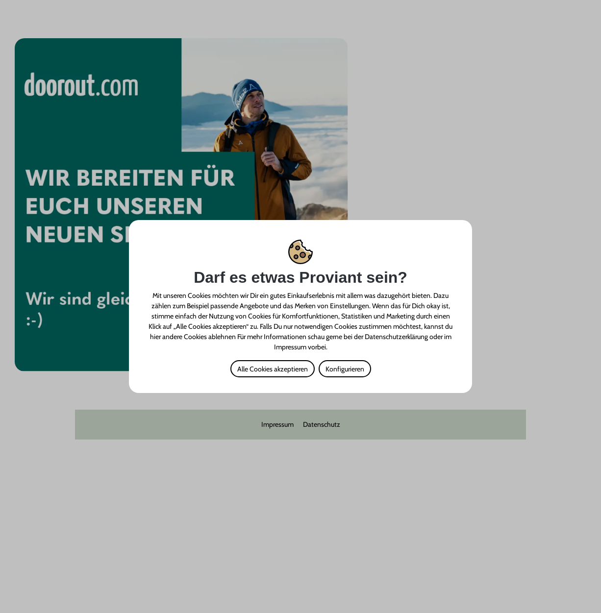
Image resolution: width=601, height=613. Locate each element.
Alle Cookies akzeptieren (272, 369)
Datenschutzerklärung (396, 336)
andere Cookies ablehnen (199, 336)
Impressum (290, 347)
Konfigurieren (345, 369)
